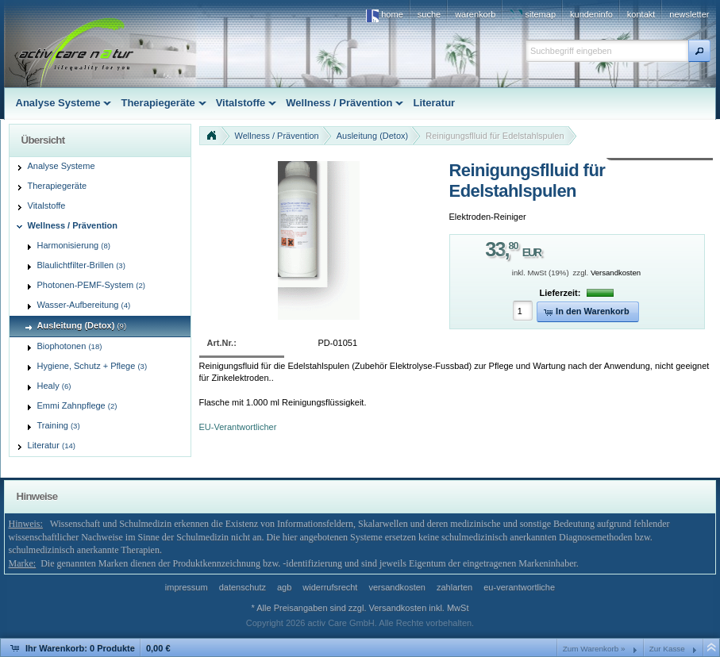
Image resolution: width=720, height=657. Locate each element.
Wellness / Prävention (277, 135)
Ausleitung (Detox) (373, 135)
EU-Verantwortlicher (238, 427)
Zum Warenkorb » (594, 648)
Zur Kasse (667, 648)
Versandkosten (616, 272)
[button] (699, 51)
